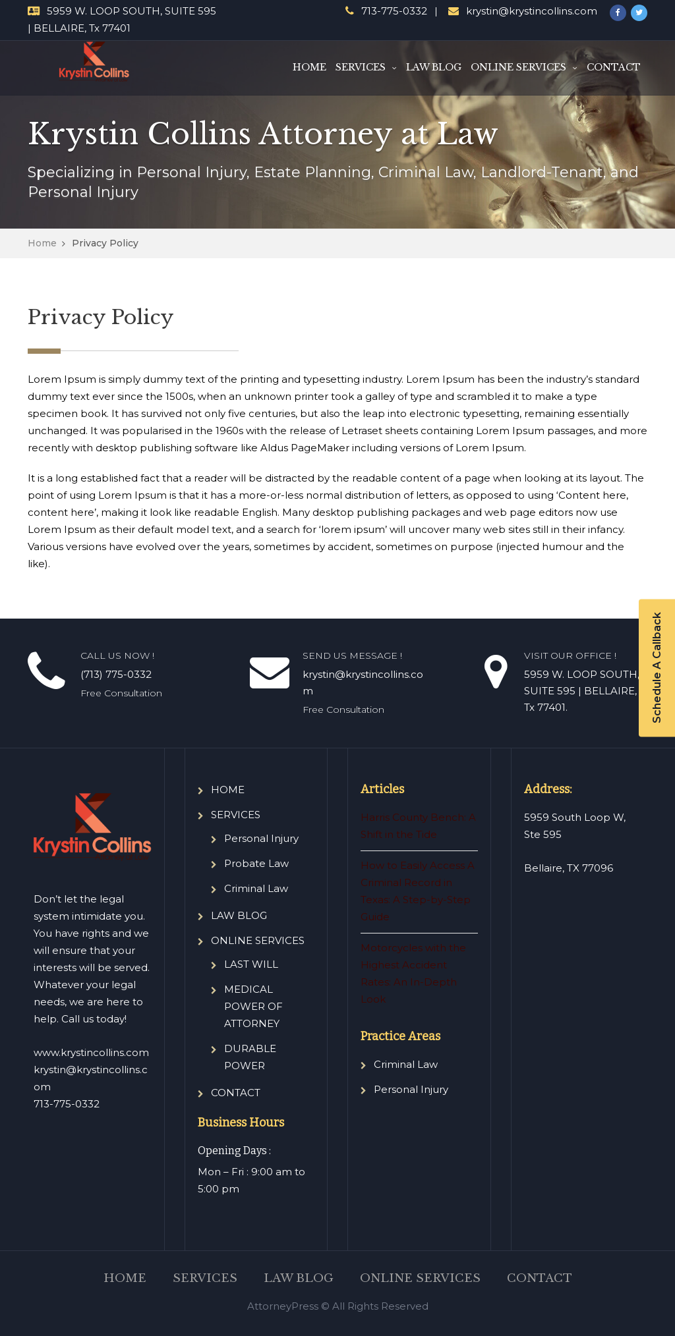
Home (42, 243)
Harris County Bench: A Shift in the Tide (418, 826)
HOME (309, 67)
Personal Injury (261, 838)
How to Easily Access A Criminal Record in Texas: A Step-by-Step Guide (418, 891)
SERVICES (361, 67)
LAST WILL (251, 964)
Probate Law (256, 863)
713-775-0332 (394, 11)
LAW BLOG (433, 67)
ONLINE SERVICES (518, 67)
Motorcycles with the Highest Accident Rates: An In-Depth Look (413, 973)
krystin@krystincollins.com (531, 11)
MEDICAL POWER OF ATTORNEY (253, 1006)
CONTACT (614, 67)
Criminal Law (256, 888)
